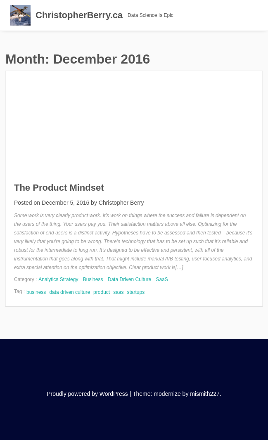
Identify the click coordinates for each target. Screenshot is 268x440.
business (36, 292)
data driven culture (69, 292)
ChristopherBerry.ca (79, 15)
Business (93, 279)
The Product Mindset (59, 187)
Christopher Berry (121, 202)
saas (118, 292)
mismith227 (205, 393)
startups (136, 292)
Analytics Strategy (58, 279)
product (101, 292)
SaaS (162, 279)
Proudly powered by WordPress (87, 393)
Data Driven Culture (129, 279)
